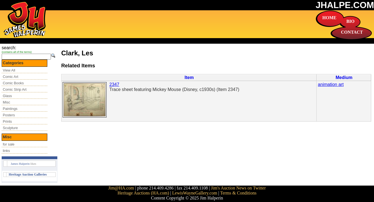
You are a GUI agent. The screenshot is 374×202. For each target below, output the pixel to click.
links (6, 151)
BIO (350, 21)
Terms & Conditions (238, 193)
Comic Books (13, 83)
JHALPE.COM (345, 5)
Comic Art (10, 77)
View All (9, 70)
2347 (114, 84)
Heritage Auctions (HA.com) (143, 193)
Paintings (10, 109)
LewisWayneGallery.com (194, 193)
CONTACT (352, 32)
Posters (9, 115)
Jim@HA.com (121, 188)
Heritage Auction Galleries (28, 174)
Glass (7, 96)
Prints (7, 121)
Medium (344, 77)
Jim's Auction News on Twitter (238, 188)
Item (189, 77)
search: (9, 47)
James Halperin (20, 163)
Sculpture (10, 128)
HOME (329, 17)
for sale (8, 144)
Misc (6, 102)
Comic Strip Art (14, 89)
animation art (331, 84)
